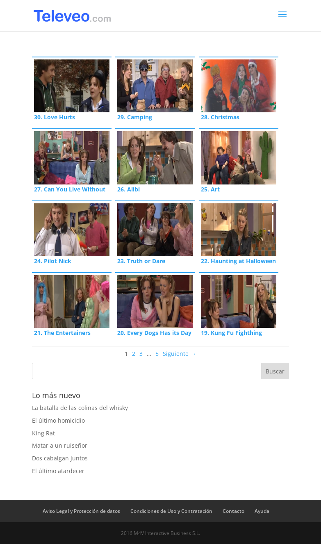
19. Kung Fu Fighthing (231, 333)
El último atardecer (58, 471)
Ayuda (262, 511)
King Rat (43, 433)
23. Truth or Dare (141, 261)
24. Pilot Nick (52, 261)
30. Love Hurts (54, 117)
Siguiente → (179, 353)
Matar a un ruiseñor (59, 445)
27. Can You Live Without (69, 189)
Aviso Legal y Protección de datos (81, 511)
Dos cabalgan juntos (60, 458)
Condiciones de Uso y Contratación (171, 511)
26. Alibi (128, 189)
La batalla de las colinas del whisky (80, 408)
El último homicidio (58, 420)
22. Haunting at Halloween (238, 261)
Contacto (233, 511)
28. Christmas (220, 117)
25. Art (210, 189)
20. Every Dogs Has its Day (154, 333)
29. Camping (134, 117)
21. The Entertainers (62, 333)
